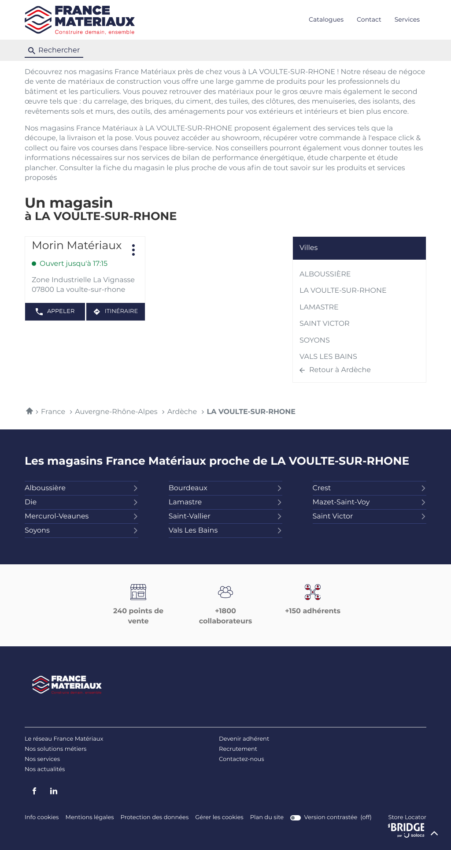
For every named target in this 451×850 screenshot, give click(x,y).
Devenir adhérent (244, 739)
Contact (369, 20)
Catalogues (326, 20)
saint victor (369, 516)
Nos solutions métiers (55, 749)
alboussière (81, 488)
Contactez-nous (241, 759)
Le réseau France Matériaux (64, 739)
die (81, 502)
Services (407, 20)
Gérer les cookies (219, 817)
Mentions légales (89, 817)
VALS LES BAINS (328, 357)
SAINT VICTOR (324, 324)
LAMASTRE (319, 307)
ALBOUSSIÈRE (325, 274)
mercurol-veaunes (81, 516)
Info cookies (42, 817)
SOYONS (314, 340)
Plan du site (267, 817)
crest (369, 488)
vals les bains (225, 530)
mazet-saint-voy (369, 502)
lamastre (225, 502)
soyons (81, 530)
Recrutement (238, 749)
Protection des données (155, 817)
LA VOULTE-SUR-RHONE (343, 291)
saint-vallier (225, 516)
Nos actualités (45, 769)
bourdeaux (225, 488)
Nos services (42, 759)
